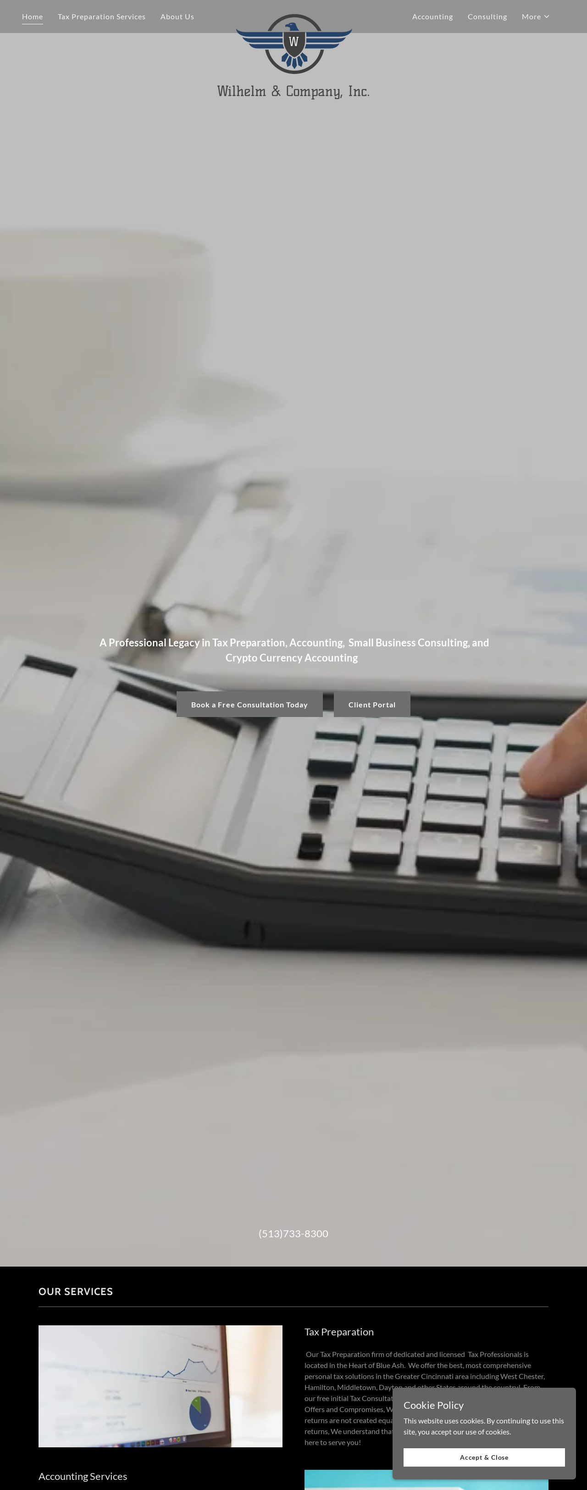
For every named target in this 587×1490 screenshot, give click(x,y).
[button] (536, 16)
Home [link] (32, 16)
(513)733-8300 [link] (293, 1233)
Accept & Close (484, 1457)
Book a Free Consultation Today (249, 704)
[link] (293, 14)
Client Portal (372, 704)
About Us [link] (177, 16)
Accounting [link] (432, 16)
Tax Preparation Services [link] (102, 16)
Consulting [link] (487, 16)
